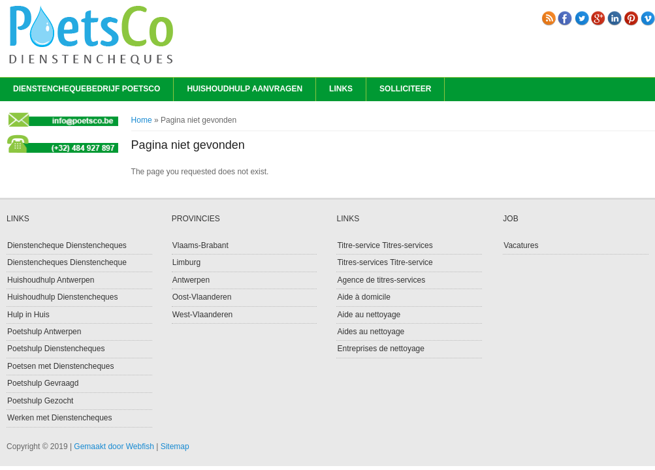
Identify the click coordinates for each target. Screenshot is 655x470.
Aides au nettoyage (370, 331)
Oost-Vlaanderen (202, 297)
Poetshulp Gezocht (40, 400)
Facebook (565, 18)
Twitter (582, 18)
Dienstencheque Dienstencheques (67, 245)
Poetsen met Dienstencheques (60, 366)
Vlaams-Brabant (200, 245)
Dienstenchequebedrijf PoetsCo (86, 88)
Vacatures (520, 245)
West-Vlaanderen (202, 314)
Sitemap (175, 446)
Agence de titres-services (381, 280)
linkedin (614, 18)
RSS (548, 18)
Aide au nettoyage (368, 314)
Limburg (186, 262)
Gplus (598, 18)
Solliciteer (405, 88)
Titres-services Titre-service (384, 262)
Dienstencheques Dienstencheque (67, 262)
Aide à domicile (363, 297)
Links (341, 88)
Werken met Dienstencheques (59, 417)
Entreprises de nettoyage (380, 348)
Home (141, 120)
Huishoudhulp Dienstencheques (62, 297)
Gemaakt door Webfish (114, 446)
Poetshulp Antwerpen (44, 331)
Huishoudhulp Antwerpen (50, 280)
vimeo (648, 18)
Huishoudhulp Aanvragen (244, 88)
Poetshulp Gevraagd (42, 383)
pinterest (631, 18)
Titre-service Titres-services (384, 245)
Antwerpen (191, 280)
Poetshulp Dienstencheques (55, 348)
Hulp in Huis (28, 314)
